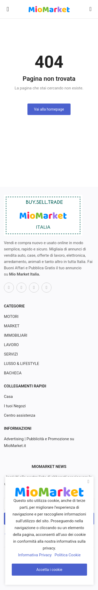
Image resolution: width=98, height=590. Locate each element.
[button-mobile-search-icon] (90, 9)
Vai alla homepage (49, 109)
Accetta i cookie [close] (49, 570)
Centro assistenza (19, 415)
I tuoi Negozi (15, 406)
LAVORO (11, 344)
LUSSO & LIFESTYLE (21, 363)
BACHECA (13, 373)
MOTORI (11, 316)
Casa (8, 396)
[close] (88, 481)
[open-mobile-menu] (8, 9)
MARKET (11, 326)
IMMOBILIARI (15, 335)
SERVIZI (11, 354)
